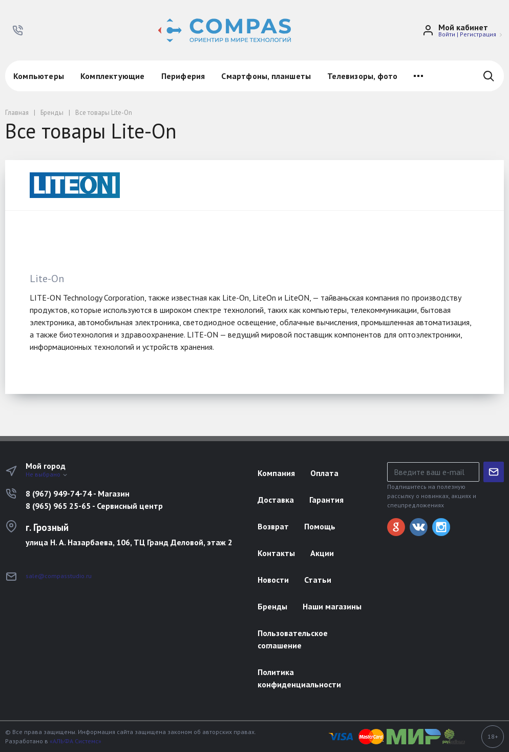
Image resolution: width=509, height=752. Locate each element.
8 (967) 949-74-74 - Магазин (78, 493)
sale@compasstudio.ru (59, 576)
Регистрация (478, 34)
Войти (446, 34)
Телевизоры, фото (362, 76)
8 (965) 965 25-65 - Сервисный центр (94, 506)
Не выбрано (47, 474)
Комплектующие (112, 76)
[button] (18, 30)
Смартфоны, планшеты (266, 76)
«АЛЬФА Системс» (75, 741)
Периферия (183, 76)
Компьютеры (38, 76)
